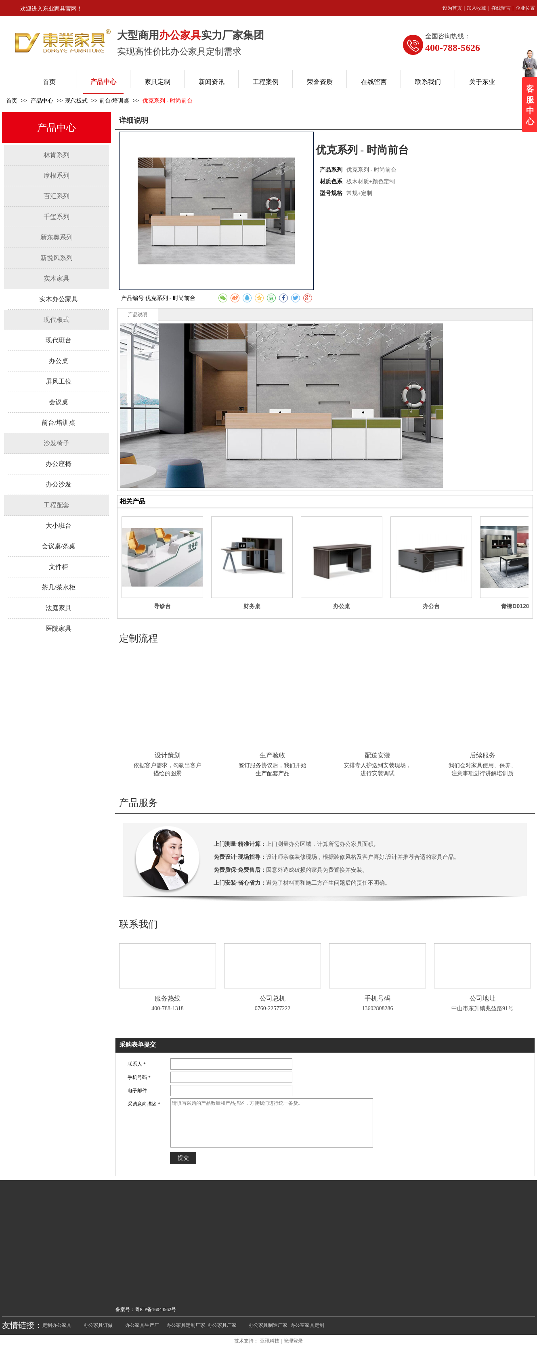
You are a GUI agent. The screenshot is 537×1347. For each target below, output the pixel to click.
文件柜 (58, 566)
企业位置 (525, 8)
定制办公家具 (56, 1325)
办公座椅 (58, 463)
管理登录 (293, 1341)
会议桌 (58, 402)
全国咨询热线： (447, 36)
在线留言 (501, 8)
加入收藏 (476, 8)
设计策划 (167, 755)
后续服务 (482, 755)
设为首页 (452, 8)
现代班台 (58, 340)
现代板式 (76, 101)
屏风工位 (58, 381)
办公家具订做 (98, 1325)
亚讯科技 (269, 1341)
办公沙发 (58, 484)
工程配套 (56, 504)
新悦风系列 (56, 257)
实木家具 (56, 278)
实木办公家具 (58, 299)
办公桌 (58, 360)
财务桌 (251, 606)
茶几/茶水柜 (59, 587)
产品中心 (43, 101)
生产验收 (272, 755)
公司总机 (272, 998)
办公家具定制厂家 (185, 1325)
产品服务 (138, 802)
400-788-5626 (452, 47)
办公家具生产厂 (142, 1325)
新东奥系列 (56, 237)
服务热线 (167, 998)
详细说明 (133, 120)
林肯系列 (56, 154)
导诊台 (162, 606)
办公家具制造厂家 (268, 1325)
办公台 (431, 606)
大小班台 (58, 525)
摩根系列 (56, 175)
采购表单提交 (138, 1044)
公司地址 (482, 998)
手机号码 (377, 998)
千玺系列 (56, 216)
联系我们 (138, 924)
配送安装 (377, 755)
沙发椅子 (56, 443)
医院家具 (58, 628)
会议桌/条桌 (59, 546)
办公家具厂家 (222, 1325)
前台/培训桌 (114, 101)
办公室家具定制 (307, 1325)
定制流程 (138, 638)
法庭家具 (58, 607)
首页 (11, 101)
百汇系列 (56, 196)
